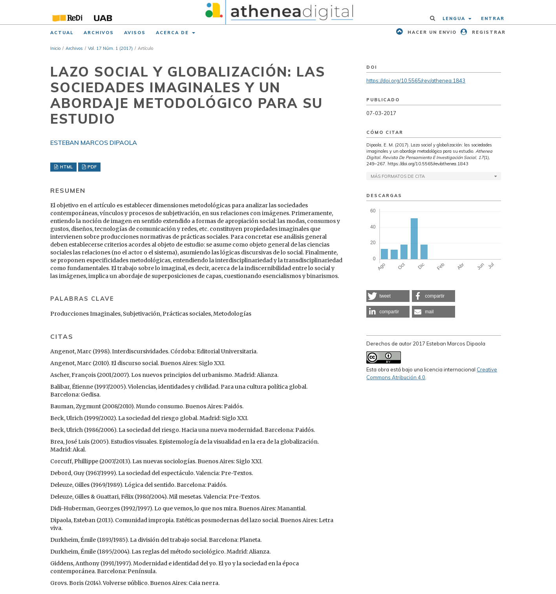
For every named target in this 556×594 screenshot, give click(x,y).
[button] (388, 296)
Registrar (488, 32)
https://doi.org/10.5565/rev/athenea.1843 (415, 80)
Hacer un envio (431, 32)
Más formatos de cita (398, 176)
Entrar (493, 18)
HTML (66, 167)
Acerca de (173, 32)
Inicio (55, 48)
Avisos (135, 32)
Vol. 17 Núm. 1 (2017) (110, 48)
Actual (61, 32)
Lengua (455, 18)
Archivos (99, 32)
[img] (278, 12)
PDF (91, 167)
